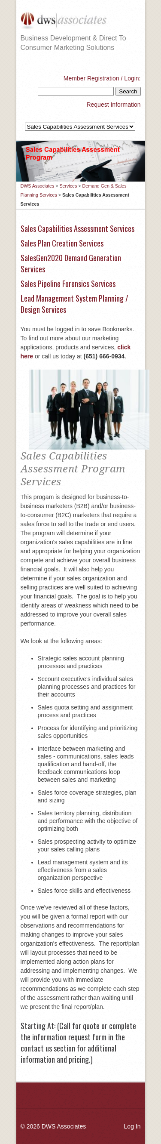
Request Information (113, 104)
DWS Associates (38, 185)
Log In (132, 1126)
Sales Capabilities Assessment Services (77, 228)
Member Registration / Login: (102, 78)
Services (68, 185)
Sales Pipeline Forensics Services (68, 283)
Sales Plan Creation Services (62, 243)
